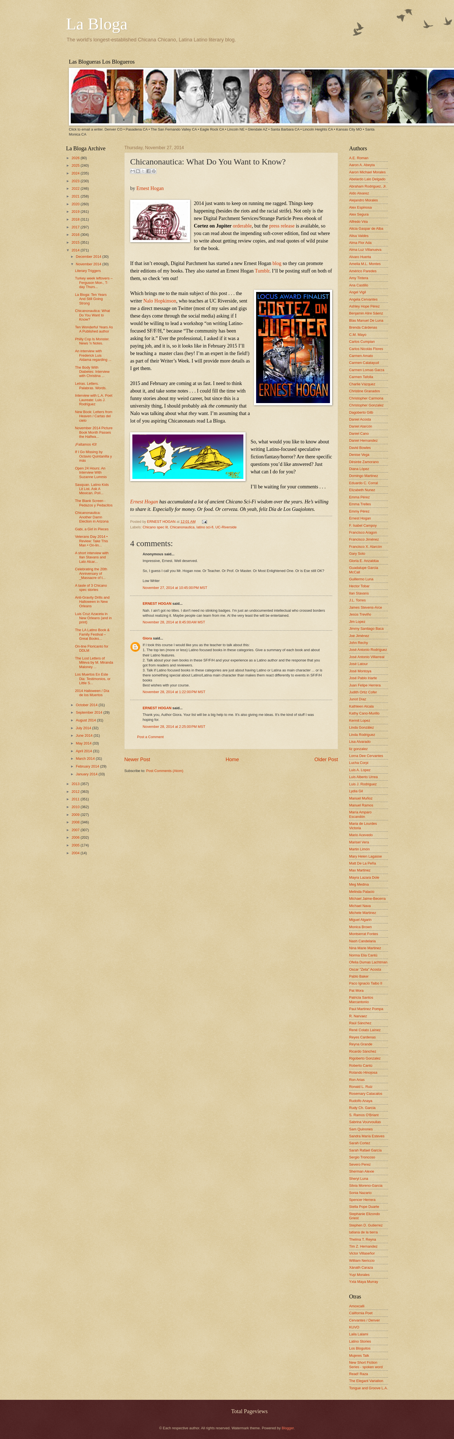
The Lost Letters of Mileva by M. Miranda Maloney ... (94, 662)
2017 (76, 227)
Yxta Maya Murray (363, 1282)
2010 (76, 807)
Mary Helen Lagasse (365, 856)
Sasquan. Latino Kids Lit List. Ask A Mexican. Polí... (92, 489)
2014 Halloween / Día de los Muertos (92, 693)
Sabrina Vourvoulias (365, 1122)
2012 (76, 792)
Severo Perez (360, 1164)
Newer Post (137, 759)
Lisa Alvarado (359, 742)
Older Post (326, 759)
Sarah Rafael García (365, 1150)
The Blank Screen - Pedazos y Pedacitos (93, 503)
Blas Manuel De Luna (366, 320)
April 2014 (84, 751)
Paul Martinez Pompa (366, 1009)
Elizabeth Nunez (362, 490)
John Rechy (358, 643)
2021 (76, 196)
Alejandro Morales (363, 200)
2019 (76, 211)
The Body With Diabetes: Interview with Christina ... (92, 371)
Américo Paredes (363, 271)
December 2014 (89, 256)
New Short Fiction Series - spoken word (366, 1364)
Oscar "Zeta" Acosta (365, 969)
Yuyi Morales (359, 1275)
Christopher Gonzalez (366, 405)
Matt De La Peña (362, 863)
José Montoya (360, 671)
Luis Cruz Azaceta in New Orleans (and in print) (93, 618)
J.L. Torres (357, 600)
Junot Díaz (357, 699)
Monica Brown (360, 927)
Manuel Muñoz (360, 798)
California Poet (360, 1313)
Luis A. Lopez (359, 770)
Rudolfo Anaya (360, 1101)
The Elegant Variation (366, 1381)
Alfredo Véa (358, 221)
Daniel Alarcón (360, 426)
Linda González (361, 727)
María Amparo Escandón (360, 814)
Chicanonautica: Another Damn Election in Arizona (92, 517)
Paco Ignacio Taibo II (365, 983)
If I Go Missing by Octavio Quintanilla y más (93, 456)
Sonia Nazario (360, 1193)
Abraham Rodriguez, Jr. (368, 186)
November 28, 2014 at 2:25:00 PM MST (174, 727)
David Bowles (360, 448)
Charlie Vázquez (362, 384)
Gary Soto (357, 553)
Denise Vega (359, 455)
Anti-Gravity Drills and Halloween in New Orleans (92, 601)
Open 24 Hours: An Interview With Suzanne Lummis (91, 472)
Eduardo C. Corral (363, 483)
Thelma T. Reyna (362, 1239)
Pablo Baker (359, 976)
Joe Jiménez (359, 636)
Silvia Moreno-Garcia (365, 1185)
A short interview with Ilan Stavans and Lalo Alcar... (92, 557)
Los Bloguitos (359, 1348)
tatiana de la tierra (363, 1232)
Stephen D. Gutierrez (366, 1225)
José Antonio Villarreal (366, 657)
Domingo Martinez (363, 476)
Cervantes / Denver (364, 1320)
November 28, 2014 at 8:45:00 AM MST (174, 622)
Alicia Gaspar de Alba (366, 228)
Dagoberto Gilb (361, 412)
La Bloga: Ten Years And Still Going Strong (91, 299)
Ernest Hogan (150, 188)
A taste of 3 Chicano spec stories (91, 587)
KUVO (354, 1327)
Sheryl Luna (358, 1178)
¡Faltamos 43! (86, 444)
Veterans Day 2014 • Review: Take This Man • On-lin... (91, 540)
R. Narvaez (358, 1016)
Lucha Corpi (358, 763)
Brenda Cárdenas (363, 327)
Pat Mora (356, 990)
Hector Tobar (359, 586)
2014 (76, 250)
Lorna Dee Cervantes (366, 756)
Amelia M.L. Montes (365, 264)
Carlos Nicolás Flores (366, 349)
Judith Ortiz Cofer (363, 692)
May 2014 (84, 743)
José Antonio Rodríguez (368, 650)
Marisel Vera (359, 842)
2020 (76, 204)
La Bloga (97, 24)
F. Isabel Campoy (363, 525)
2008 (76, 822)
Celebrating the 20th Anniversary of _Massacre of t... (91, 573)
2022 (76, 188)
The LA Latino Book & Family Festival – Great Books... (92, 634)
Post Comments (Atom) (164, 771)
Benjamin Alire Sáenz (366, 313)
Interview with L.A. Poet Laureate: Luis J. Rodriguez (93, 399)
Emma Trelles (360, 504)
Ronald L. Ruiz (360, 1087)
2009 (76, 815)
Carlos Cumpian (362, 341)
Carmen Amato (361, 356)
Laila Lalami (358, 1334)
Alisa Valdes (359, 236)
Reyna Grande (360, 1044)
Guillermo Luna (361, 579)
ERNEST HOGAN (161, 521)
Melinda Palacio (361, 892)
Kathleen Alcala (361, 706)
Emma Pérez (359, 497)
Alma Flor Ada (360, 243)
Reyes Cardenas (362, 1037)
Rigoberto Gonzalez (365, 1058)
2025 (76, 165)
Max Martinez (359, 870)
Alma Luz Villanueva (365, 250)
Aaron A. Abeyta (362, 165)
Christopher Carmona (366, 398)
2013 (76, 784)
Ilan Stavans (359, 593)
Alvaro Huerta (360, 257)
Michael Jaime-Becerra (367, 898)
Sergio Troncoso (362, 1157)
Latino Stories (360, 1341)
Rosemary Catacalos (365, 1093)
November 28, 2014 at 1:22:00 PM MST (174, 692)
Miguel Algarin (360, 920)
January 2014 (87, 774)
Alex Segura (359, 214)
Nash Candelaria (362, 941)
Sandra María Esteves (366, 1136)
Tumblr (262, 271)
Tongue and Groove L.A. (368, 1388)
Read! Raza (358, 1374)
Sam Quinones (361, 1129)
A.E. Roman (358, 158)
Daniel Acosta (360, 419)
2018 (76, 219)
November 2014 (89, 264)
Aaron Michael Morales (367, 172)
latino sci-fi (204, 527)
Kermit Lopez (359, 720)
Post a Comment (150, 737)
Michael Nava (360, 906)
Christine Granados (364, 391)
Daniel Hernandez (363, 440)
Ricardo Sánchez (362, 1051)
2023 (76, 181)
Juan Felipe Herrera (365, 685)
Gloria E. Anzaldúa (364, 561)
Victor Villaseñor (362, 1253)
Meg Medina (359, 884)
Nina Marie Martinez (365, 948)
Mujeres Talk (359, 1355)
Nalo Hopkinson (159, 301)
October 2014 (87, 705)
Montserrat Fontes (363, 934)
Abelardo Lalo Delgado (367, 179)
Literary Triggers (88, 271)
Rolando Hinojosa (363, 1072)
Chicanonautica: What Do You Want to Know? (92, 315)
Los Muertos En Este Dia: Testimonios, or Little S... (92, 678)
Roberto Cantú (360, 1065)
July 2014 (84, 728)
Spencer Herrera (362, 1200)
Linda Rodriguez (362, 735)
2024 (76, 173)
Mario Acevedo (361, 835)
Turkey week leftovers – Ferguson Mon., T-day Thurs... (93, 282)
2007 (76, 830)
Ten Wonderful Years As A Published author (94, 329)
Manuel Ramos (361, 805)
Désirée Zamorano (364, 462)
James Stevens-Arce (365, 607)
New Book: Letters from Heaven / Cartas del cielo (93, 416)
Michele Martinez (362, 913)
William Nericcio (362, 1260)
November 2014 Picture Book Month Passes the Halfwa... (93, 432)
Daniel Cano (359, 433)
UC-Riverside (226, 527)
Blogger (288, 1428)
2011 (76, 799)
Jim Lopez (357, 621)
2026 (76, 158)
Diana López (359, 469)
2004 (76, 853)
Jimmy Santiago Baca (366, 628)
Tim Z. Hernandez (363, 1246)
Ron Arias (357, 1080)
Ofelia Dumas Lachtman (368, 962)
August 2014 (86, 720)
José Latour (358, 664)
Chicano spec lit (155, 527)
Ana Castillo (358, 285)
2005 (76, 845)
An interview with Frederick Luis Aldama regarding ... (93, 355)
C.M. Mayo (357, 335)
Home (232, 759)
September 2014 (89, 712)
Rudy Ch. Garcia (362, 1108)
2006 (76, 837)
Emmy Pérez (359, 511)
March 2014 (86, 758)
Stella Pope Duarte (364, 1207)
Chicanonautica (182, 527)
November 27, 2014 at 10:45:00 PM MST (175, 588)
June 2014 (85, 735)
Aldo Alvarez (359, 193)
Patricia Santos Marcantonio (361, 999)
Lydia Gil (356, 791)
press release (281, 226)
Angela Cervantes (363, 299)
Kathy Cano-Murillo (364, 713)
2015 (76, 242)
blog (277, 263)
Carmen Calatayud (364, 363)
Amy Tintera (358, 278)
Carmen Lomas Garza (366, 370)
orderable (242, 226)
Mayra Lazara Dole (364, 877)
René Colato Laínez (365, 1030)
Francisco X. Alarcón (365, 546)
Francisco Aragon (363, 532)
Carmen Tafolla (361, 377)
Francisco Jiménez (364, 539)
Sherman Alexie (361, 1171)
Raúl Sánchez (360, 1023)
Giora (147, 638)
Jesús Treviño (360, 614)
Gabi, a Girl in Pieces (92, 529)
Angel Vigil (357, 292)
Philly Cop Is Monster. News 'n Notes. (92, 341)
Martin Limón (359, 849)
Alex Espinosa (360, 207)
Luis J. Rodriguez (363, 784)
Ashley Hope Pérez (364, 306)
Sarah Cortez (359, 1143)
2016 (76, 235)
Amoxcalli (356, 1306)
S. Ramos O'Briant (364, 1115)
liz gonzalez (358, 749)
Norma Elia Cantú (363, 955)
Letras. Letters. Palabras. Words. (91, 385)
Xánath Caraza (361, 1267)
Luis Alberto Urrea (363, 777)
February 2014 (88, 766)
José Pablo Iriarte (363, 678)
